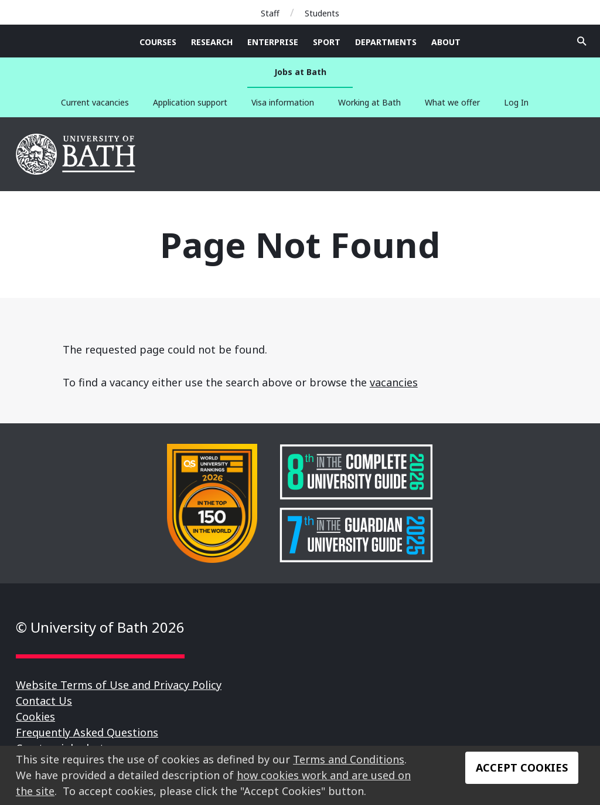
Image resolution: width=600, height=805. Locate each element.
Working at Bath (369, 102)
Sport (326, 41)
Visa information (282, 102)
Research (212, 41)
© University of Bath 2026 (100, 627)
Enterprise (272, 41)
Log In (516, 102)
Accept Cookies (522, 767)
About (446, 41)
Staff (270, 13)
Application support (190, 102)
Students (322, 13)
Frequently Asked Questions (87, 732)
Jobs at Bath (300, 71)
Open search (582, 41)
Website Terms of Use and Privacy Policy (118, 685)
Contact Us (44, 701)
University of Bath (76, 154)
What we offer (452, 102)
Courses (157, 41)
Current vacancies (95, 102)
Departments (386, 41)
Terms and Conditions (348, 759)
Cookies (35, 716)
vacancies (394, 382)
